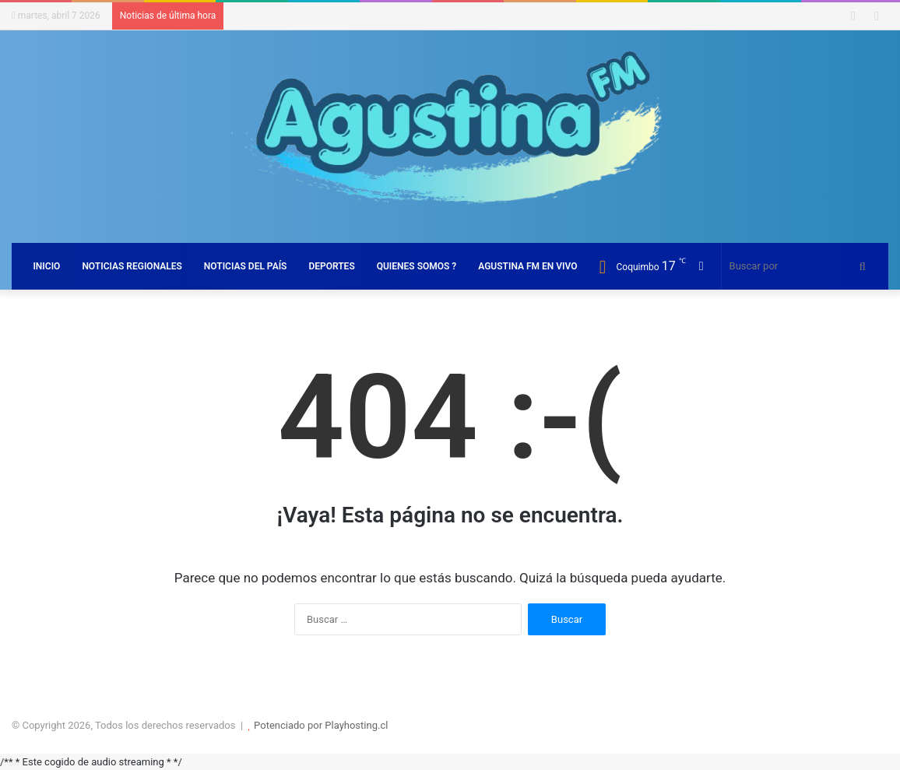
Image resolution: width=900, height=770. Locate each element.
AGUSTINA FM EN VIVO (527, 266)
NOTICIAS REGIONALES (131, 266)
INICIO (46, 266)
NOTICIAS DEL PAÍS (245, 266)
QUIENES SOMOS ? (417, 266)
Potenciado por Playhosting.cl (321, 725)
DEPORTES (331, 266)
